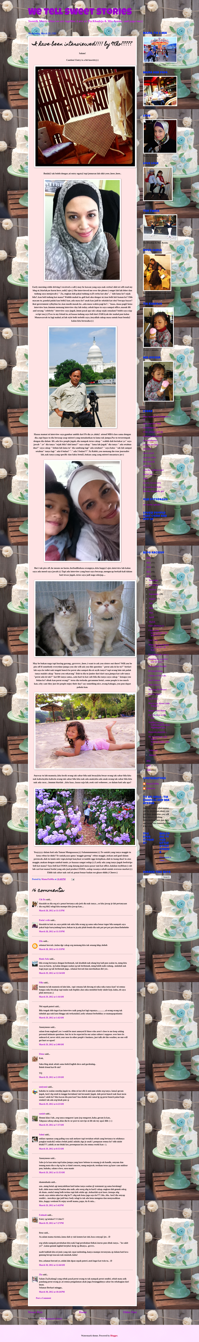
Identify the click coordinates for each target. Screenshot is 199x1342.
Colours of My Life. (157, 676)
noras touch (148, 453)
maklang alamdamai (152, 436)
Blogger (113, 1336)
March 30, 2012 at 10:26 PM (52, 1292)
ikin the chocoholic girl (153, 491)
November (154, 585)
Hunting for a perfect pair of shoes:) (158, 660)
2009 (148, 770)
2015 (148, 562)
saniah (42, 1114)
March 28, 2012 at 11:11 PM (52, 910)
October (153, 589)
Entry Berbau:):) (156, 626)
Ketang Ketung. (155, 671)
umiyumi (43, 1087)
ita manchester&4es (152, 487)
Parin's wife (44, 920)
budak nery (148, 474)
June (151, 608)
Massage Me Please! (157, 689)
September (154, 594)
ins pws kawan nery (152, 483)
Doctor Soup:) (154, 694)
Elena (41, 1054)
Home (83, 1312)
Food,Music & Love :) (158, 654)
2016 (148, 558)
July (151, 603)
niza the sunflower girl (153, 470)
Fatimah (43, 1215)
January (153, 755)
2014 (148, 567)
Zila (41, 941)
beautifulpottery (150, 427)
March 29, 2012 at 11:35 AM (52, 1172)
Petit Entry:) (154, 685)
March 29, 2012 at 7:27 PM (51, 1223)
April (151, 617)
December (154, 580)
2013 (148, 572)
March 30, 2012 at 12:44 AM (52, 1265)
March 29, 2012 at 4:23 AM (51, 1104)
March (152, 622)
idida (145, 478)
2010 (148, 765)
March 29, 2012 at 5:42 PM (51, 1205)
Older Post (130, 1312)
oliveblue (147, 449)
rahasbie (147, 466)
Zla (40, 1274)
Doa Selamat (154, 680)
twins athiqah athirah (153, 432)
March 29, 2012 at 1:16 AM (51, 997)
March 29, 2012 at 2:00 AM (51, 1044)
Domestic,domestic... (157, 732)
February (153, 750)
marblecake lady (150, 444)
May (151, 613)
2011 (148, 761)
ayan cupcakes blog (152, 423)
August (152, 599)
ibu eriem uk (149, 461)
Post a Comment (43, 1298)
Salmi (41, 1134)
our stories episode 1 (152, 505)
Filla (41, 982)
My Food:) (153, 699)
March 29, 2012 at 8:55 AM (51, 1149)
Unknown (150, 788)
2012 (148, 576)
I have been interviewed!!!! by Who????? (157, 633)
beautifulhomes (150, 440)
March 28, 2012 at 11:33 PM (52, 931)
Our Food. (153, 640)
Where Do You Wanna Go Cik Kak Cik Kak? (158, 647)
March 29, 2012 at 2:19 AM (51, 1077)
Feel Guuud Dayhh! (157, 666)
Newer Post (35, 1312)
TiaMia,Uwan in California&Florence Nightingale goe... (159, 725)
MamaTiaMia (152, 784)
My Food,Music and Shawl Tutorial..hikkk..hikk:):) (159, 741)
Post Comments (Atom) (51, 1319)
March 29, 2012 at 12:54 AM (52, 973)
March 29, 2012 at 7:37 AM (51, 1125)
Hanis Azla (44, 959)
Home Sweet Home (157, 710)
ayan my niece (149, 457)
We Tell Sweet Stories (80, 12)
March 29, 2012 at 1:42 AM (51, 1018)
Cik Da (42, 899)
